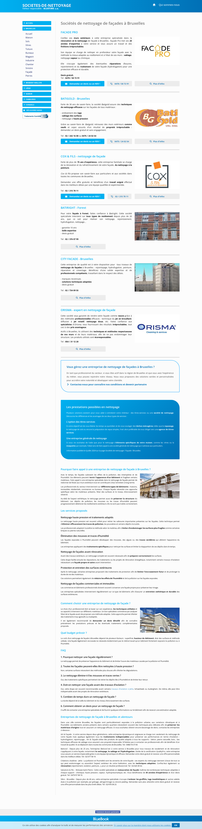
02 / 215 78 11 (119, 196)
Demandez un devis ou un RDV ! (82, 83)
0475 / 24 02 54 (119, 141)
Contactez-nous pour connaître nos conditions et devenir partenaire (108, 384)
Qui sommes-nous (169, 5)
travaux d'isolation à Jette (123, 689)
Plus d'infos (158, 83)
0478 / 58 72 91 (119, 83)
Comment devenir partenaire (107, 812)
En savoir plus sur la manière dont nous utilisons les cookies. (142, 825)
